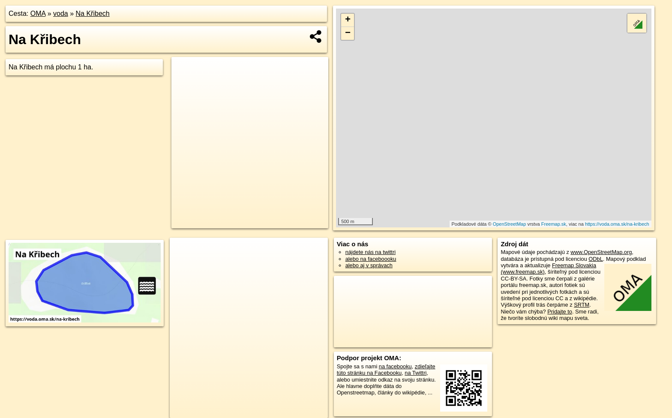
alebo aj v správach (369, 265)
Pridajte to (559, 311)
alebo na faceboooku (370, 259)
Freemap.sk (553, 224)
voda (60, 13)
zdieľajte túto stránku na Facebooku (386, 369)
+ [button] (348, 20)
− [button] (348, 33)
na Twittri (415, 373)
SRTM (581, 305)
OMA (38, 13)
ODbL (595, 259)
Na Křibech (93, 13)
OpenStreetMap (509, 224)
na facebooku (395, 366)
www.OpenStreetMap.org (601, 252)
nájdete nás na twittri (370, 252)
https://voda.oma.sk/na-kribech (617, 224)
